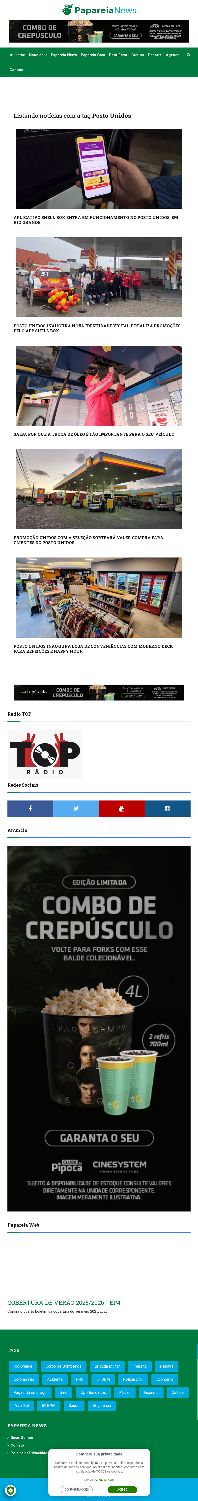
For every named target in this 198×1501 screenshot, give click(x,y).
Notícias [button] (38, 55)
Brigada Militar (107, 1366)
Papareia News (64, 55)
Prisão (125, 1392)
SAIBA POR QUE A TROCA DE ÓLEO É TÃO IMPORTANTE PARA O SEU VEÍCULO (94, 434)
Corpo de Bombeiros (64, 1366)
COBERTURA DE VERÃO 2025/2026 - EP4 (63, 1303)
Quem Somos (22, 1438)
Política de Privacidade (30, 1453)
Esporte (155, 55)
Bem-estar (118, 55)
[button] (189, 55)
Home (17, 55)
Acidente (55, 1379)
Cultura (137, 55)
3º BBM (103, 1379)
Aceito (122, 1489)
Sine (63, 1392)
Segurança (102, 1405)
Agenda (172, 55)
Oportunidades (93, 1392)
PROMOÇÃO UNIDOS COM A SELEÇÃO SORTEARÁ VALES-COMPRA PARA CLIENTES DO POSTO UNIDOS (88, 540)
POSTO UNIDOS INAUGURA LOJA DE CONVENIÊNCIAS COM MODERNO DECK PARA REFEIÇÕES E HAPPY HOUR (93, 649)
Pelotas (166, 1366)
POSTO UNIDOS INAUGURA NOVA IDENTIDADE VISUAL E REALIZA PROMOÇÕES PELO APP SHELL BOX (97, 328)
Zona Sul (21, 1405)
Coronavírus (24, 1379)
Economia (164, 1379)
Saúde (74, 1405)
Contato (16, 70)
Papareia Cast (93, 55)
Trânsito (140, 1366)
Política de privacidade (99, 1480)
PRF (79, 1379)
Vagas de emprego (30, 1392)
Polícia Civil (133, 1379)
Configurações (77, 1489)
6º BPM (49, 1405)
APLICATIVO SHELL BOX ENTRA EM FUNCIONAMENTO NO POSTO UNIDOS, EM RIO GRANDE (96, 220)
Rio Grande (23, 1366)
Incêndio (151, 1392)
